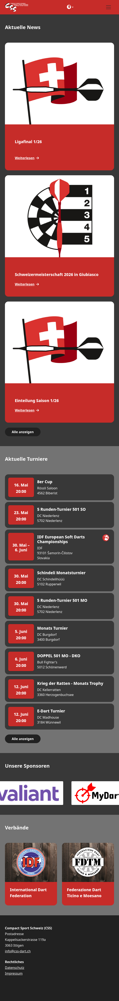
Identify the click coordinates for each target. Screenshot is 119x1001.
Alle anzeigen (23, 432)
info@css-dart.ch (18, 951)
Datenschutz (14, 967)
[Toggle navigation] (108, 7)
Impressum (14, 973)
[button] (70, 7)
